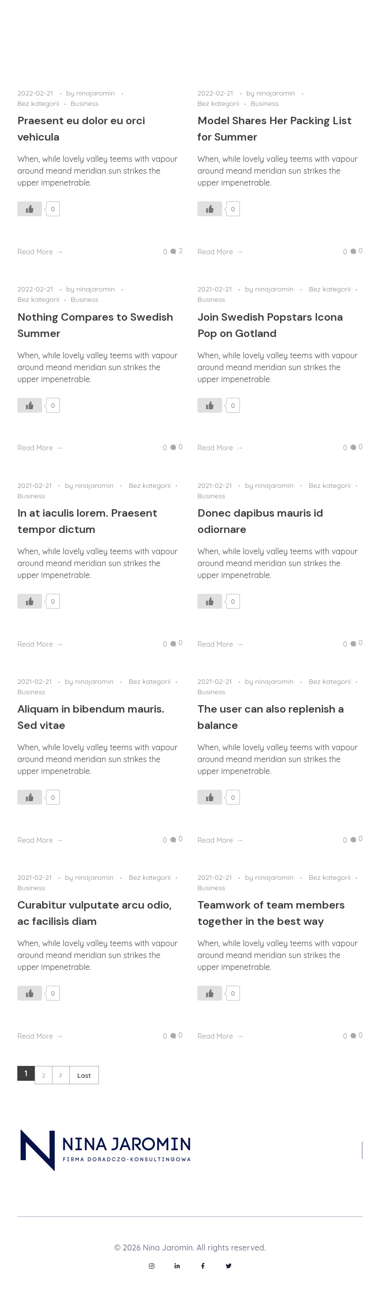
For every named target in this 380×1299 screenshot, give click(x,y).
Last (84, 1075)
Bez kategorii (38, 103)
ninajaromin (96, 93)
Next (60, 1075)
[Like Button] (29, 208)
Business (84, 103)
